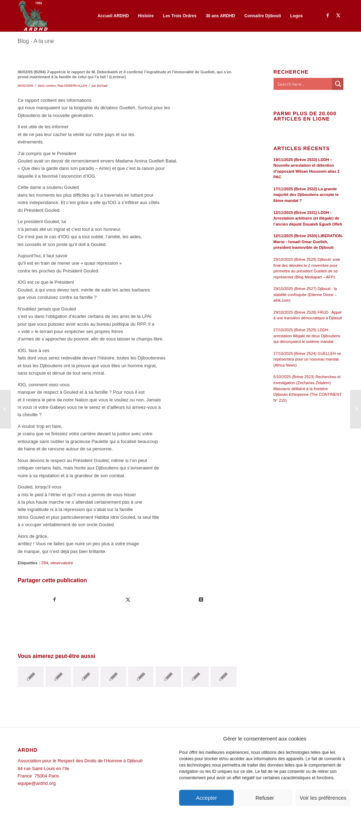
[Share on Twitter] (201, 600)
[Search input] (303, 84)
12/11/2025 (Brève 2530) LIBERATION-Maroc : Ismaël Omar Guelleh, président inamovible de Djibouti (308, 242)
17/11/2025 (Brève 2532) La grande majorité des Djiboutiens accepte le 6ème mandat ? (306, 195)
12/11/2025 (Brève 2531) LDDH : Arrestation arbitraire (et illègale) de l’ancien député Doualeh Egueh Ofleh (308, 218)
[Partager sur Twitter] (128, 600)
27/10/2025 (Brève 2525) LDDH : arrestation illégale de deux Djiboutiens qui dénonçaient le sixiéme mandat (307, 336)
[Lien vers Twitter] (338, 15)
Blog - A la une (36, 41)
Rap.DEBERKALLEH (72, 85)
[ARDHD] (33, 15)
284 (44, 562)
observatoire (61, 562)
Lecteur (50, 85)
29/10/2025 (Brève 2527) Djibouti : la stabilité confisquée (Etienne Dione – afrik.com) (305, 294)
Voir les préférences (323, 798)
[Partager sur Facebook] (54, 600)
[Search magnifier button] (338, 84)
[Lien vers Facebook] (327, 15)
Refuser (265, 798)
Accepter (206, 798)
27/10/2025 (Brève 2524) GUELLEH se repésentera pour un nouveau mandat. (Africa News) (307, 359)
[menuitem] (113, 15)
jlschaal (102, 85)
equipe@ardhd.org (37, 783)
